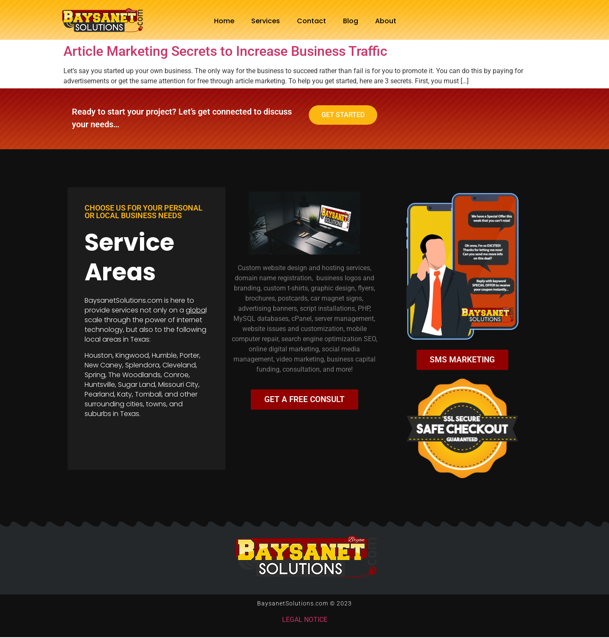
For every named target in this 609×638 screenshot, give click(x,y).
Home (224, 21)
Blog (350, 21)
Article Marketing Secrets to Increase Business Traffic (225, 51)
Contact (311, 21)
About (385, 21)
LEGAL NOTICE (304, 620)
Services (265, 21)
